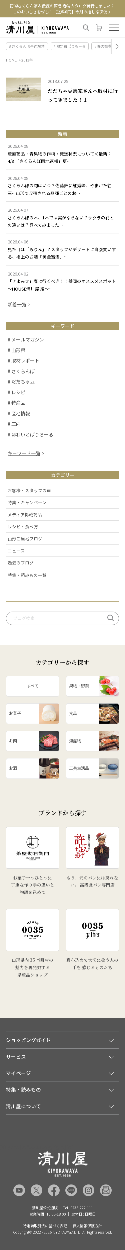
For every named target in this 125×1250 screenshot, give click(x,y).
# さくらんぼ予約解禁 (27, 46)
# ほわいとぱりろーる (30, 434)
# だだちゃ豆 (21, 381)
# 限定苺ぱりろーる (70, 46)
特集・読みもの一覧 (27, 575)
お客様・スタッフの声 (29, 490)
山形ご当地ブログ (25, 538)
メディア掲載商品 (25, 514)
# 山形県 (16, 350)
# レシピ (16, 392)
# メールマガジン (26, 339)
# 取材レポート (23, 360)
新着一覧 (17, 304)
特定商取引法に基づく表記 (45, 1226)
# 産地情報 (19, 413)
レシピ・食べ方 (23, 526)
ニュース (16, 550)
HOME (11, 60)
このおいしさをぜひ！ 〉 (62, 11)
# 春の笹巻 (103, 46)
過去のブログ (21, 562)
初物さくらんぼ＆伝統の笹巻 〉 (63, 5)
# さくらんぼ (21, 371)
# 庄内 (14, 423)
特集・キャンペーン (27, 502)
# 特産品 (16, 402)
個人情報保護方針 (87, 1226)
